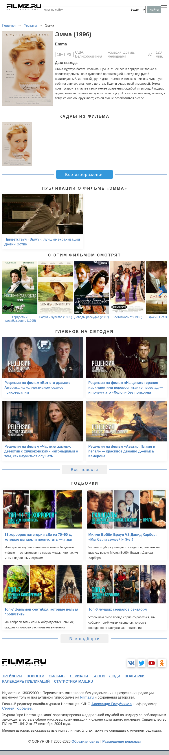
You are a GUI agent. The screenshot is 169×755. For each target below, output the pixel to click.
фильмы (57, 676)
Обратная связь (85, 741)
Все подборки (84, 639)
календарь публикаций (26, 681)
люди (114, 676)
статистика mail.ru (73, 681)
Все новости (84, 469)
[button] (161, 291)
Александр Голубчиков (111, 704)
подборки (135, 676)
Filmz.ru (87, 697)
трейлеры (12, 676)
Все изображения (84, 174)
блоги (98, 676)
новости (35, 676)
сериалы (79, 676)
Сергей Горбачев (17, 708)
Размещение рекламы (121, 741)
